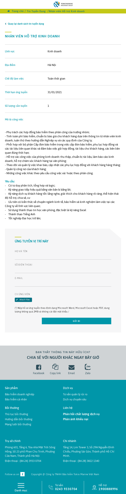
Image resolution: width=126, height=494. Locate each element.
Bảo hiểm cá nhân (16, 399)
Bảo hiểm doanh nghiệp (19, 394)
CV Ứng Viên (22, 294)
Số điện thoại (23, 264)
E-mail (19, 278)
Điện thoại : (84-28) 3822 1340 (81, 461)
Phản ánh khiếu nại (75, 419)
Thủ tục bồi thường (16, 414)
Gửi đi (76, 321)
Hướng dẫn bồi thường (18, 419)
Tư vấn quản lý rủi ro (75, 394)
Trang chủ (15, 11)
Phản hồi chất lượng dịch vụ (81, 414)
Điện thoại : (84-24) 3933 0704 (23, 461)
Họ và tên (21, 251)
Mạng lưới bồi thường (18, 424)
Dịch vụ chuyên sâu (74, 399)
